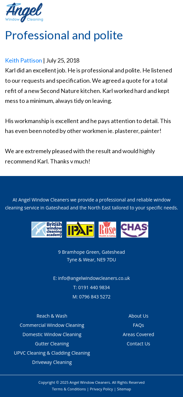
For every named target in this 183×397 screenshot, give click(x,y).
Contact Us (138, 343)
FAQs (138, 325)
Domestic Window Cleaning (52, 334)
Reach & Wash (51, 316)
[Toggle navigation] (174, 13)
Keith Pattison (23, 60)
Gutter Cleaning (52, 343)
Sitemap (124, 388)
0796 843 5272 (95, 296)
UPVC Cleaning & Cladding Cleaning (52, 353)
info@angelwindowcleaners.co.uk (94, 278)
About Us (138, 316)
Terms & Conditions (69, 388)
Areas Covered (138, 334)
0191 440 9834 (94, 287)
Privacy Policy (101, 388)
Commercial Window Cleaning (52, 325)
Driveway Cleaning (52, 362)
